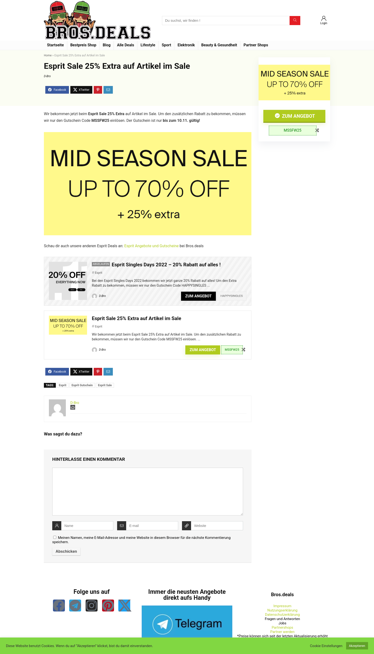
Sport (166, 45)
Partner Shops (256, 45)
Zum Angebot (298, 116)
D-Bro (47, 76)
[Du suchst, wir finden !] (295, 20)
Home (48, 55)
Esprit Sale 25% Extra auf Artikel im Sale (136, 318)
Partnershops (282, 627)
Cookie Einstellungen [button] (326, 646)
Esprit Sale (105, 385)
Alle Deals (125, 45)
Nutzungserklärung (282, 610)
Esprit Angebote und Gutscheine (151, 246)
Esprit (98, 272)
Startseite (55, 45)
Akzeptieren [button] (357, 646)
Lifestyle (147, 45)
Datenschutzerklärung (282, 614)
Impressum (282, 606)
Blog (107, 45)
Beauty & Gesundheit (219, 45)
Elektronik (186, 45)
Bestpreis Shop (83, 45)
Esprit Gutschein (82, 385)
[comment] (147, 491)
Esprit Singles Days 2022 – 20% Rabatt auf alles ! (166, 265)
